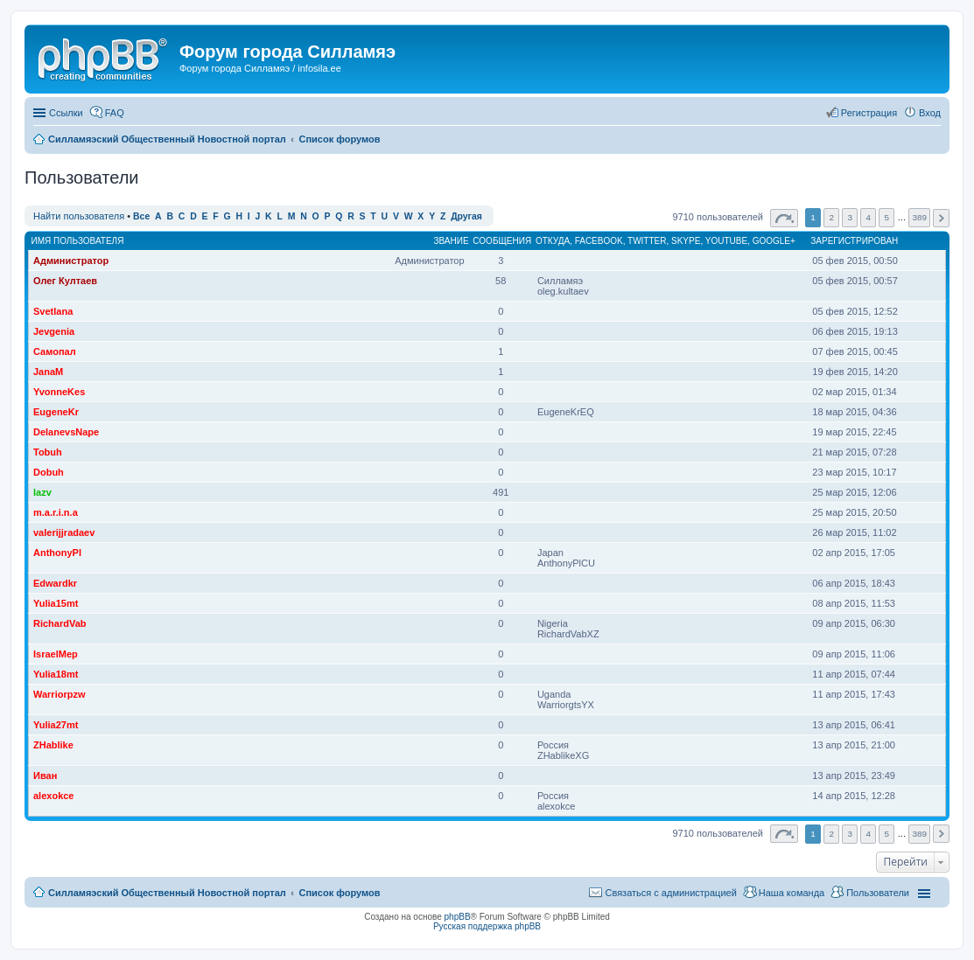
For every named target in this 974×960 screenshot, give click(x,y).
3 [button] (849, 217)
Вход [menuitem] (930, 113)
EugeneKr (56, 412)
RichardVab (60, 623)
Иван (45, 775)
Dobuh (48, 472)
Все (141, 216)
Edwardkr (55, 583)
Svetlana (53, 311)
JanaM (48, 371)
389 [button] (919, 217)
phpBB (458, 917)
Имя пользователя (78, 241)
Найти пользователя (78, 216)
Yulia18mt (55, 674)
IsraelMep (55, 654)
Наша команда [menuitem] (791, 892)
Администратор (71, 260)
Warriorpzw (59, 694)
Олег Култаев (65, 280)
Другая (466, 216)
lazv (42, 492)
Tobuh (47, 452)
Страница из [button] (784, 218)
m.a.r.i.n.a (55, 512)
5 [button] (887, 217)
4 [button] (869, 217)
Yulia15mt (55, 603)
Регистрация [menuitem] (869, 113)
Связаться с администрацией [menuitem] (670, 892)
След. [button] (941, 218)
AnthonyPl (57, 552)
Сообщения (502, 241)
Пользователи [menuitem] (877, 892)
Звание (450, 241)
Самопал (54, 351)
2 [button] (831, 217)
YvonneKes (59, 391)
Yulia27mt (55, 725)
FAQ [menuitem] (114, 113)
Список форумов (339, 892)
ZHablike (53, 745)
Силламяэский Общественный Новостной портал (167, 892)
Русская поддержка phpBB (487, 926)
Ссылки (66, 113)
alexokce (53, 795)
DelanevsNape (66, 432)
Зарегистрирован (854, 241)
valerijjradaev (64, 532)
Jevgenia (53, 331)
